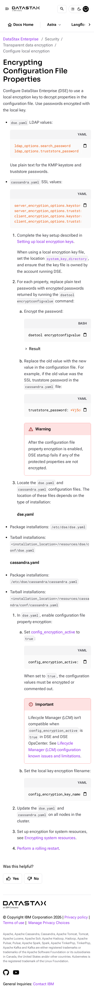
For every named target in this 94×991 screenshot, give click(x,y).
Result (34, 348)
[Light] (73, 9)
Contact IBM (43, 984)
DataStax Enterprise (21, 39)
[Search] (61, 9)
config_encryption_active (53, 632)
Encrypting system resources (50, 837)
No (33, 878)
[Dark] (79, 9)
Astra (54, 25)
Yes (12, 878)
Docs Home (20, 24)
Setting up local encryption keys (45, 241)
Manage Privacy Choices (48, 923)
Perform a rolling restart (38, 848)
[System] (86, 9)
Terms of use (13, 923)
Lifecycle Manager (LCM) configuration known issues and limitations (54, 749)
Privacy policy (76, 917)
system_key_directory (67, 258)
